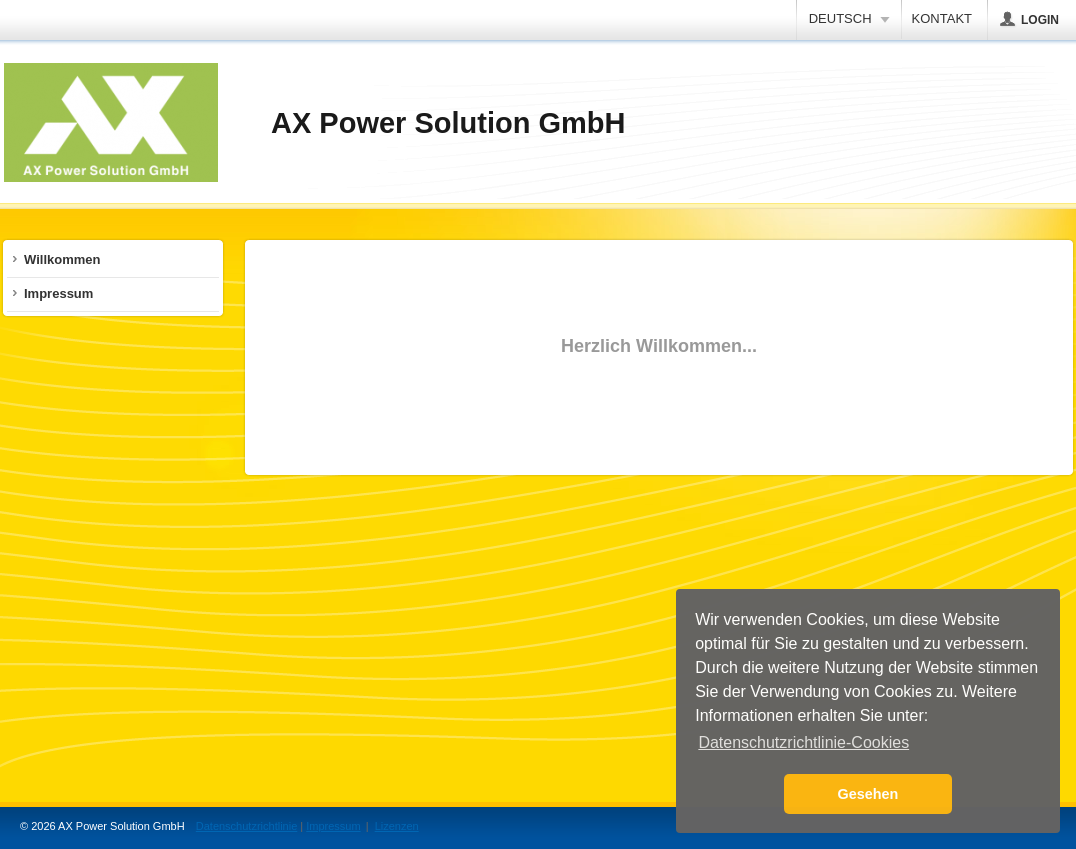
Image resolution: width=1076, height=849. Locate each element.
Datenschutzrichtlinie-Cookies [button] (803, 742)
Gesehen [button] (868, 794)
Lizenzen (397, 826)
